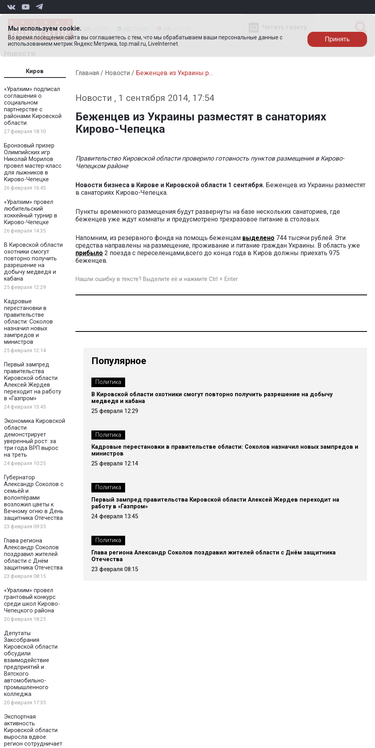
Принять (337, 39)
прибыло (89, 253)
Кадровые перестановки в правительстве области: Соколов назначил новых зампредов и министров (28, 321)
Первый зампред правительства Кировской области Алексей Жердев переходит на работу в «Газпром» (32, 381)
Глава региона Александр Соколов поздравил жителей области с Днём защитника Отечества (33, 554)
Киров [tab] (35, 71)
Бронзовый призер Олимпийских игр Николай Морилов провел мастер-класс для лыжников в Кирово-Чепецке (33, 162)
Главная (87, 73)
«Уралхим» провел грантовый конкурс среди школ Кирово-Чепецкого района (32, 600)
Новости (117, 73)
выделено (258, 238)
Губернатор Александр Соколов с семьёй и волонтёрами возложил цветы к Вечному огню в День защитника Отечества (34, 497)
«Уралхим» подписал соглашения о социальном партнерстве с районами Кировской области (33, 106)
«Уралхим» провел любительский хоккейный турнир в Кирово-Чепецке (30, 212)
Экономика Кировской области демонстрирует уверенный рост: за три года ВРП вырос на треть (34, 438)
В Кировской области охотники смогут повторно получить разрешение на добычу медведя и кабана (33, 262)
